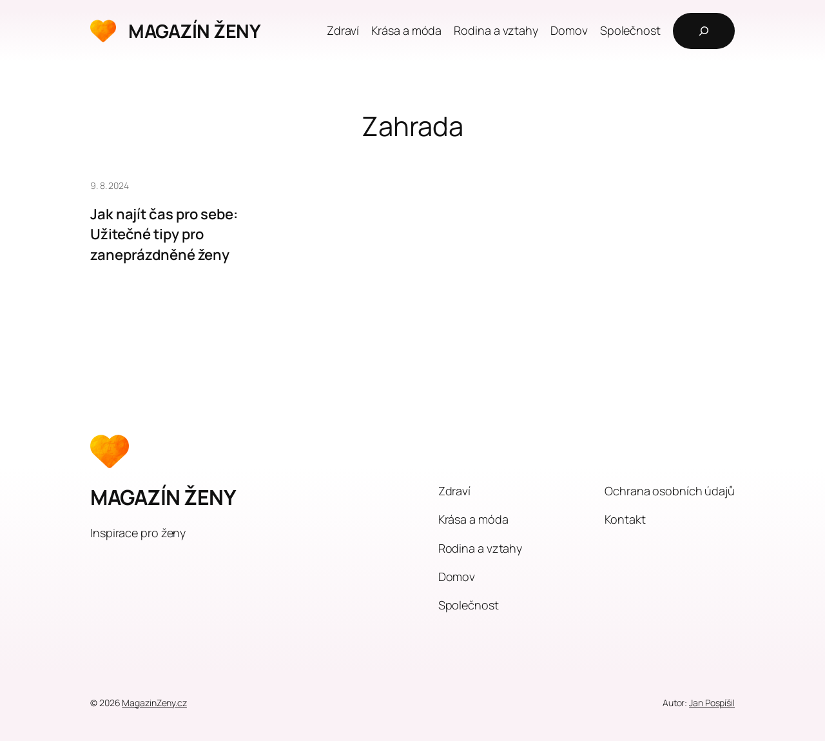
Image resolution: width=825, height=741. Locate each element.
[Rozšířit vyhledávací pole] (704, 31)
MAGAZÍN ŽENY (194, 31)
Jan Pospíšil (712, 703)
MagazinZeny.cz (154, 703)
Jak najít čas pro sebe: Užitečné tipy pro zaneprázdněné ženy (164, 234)
